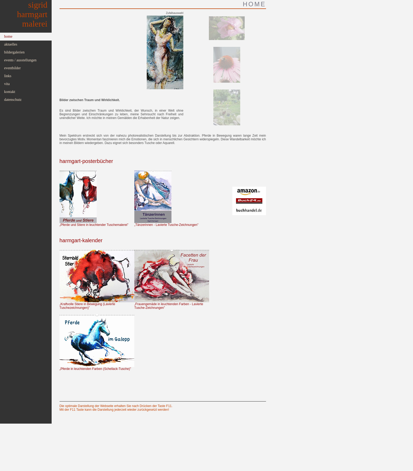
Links (7, 76)
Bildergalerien (14, 52)
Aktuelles (10, 44)
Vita (7, 84)
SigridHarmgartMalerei (32, 14)
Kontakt (9, 92)
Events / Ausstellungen (20, 60)
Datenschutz (13, 100)
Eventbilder (12, 68)
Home (8, 36)
